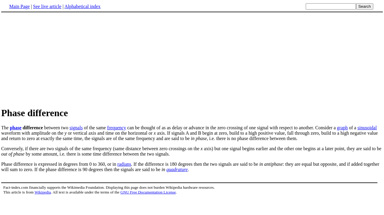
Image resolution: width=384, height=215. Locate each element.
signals (75, 127)
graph (342, 127)
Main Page (19, 6)
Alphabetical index (82, 6)
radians (124, 164)
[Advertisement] (51, 59)
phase (15, 127)
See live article (47, 6)
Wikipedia (43, 192)
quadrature (177, 169)
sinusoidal (367, 127)
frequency (116, 127)
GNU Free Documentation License (148, 192)
